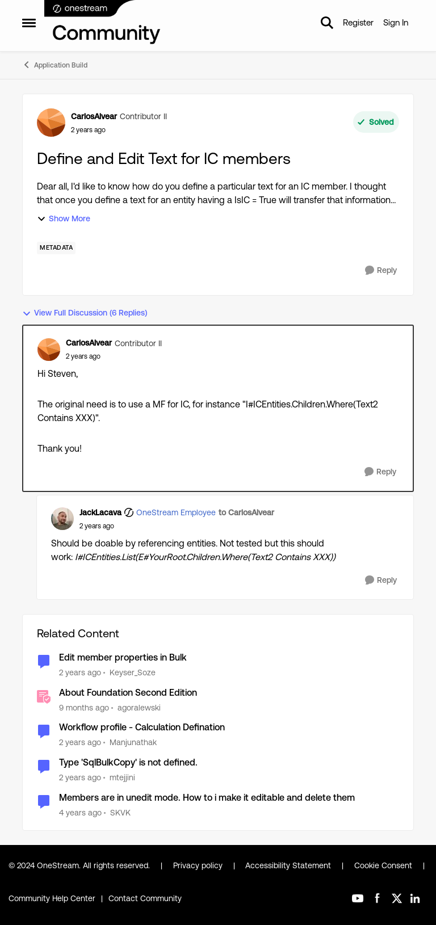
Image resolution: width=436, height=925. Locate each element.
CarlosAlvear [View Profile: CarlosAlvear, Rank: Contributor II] (94, 116)
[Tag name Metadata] (56, 248)
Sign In (395, 22)
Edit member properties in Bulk (123, 657)
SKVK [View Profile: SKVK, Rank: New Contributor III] (120, 812)
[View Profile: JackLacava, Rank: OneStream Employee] (62, 518)
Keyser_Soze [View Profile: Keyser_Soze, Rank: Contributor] (133, 672)
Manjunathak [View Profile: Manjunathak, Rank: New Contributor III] (133, 742)
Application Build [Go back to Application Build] (54, 64)
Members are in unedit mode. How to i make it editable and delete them (207, 797)
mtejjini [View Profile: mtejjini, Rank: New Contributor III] (122, 777)
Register (358, 22)
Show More (63, 219)
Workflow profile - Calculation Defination (142, 727)
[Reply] (381, 270)
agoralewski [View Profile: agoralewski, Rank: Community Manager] (139, 707)
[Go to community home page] (102, 22)
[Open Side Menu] (28, 22)
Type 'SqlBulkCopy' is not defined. (128, 762)
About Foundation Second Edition (128, 692)
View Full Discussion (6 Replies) (84, 313)
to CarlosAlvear (246, 512)
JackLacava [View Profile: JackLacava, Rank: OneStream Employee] (100, 512)
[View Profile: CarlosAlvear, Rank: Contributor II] (51, 122)
